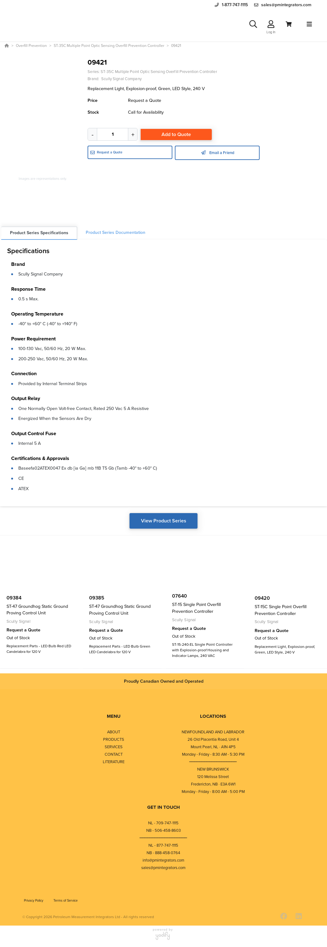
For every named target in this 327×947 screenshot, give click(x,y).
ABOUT (113, 733)
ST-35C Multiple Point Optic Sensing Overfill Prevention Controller (159, 74)
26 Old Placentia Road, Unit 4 (213, 741)
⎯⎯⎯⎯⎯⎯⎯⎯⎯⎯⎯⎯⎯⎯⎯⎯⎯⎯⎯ (213, 763)
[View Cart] (288, 25)
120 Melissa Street (213, 778)
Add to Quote (176, 136)
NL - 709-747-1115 (163, 824)
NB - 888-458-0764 (163, 854)
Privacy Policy (34, 901)
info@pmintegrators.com (163, 862)
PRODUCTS (113, 741)
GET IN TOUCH (163, 808)
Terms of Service (65, 901)
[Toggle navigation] (309, 25)
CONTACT (114, 756)
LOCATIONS (213, 718)
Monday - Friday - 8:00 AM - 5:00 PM (213, 793)
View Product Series (163, 522)
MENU (113, 718)
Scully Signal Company (40, 276)
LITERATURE (114, 763)
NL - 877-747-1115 (163, 847)
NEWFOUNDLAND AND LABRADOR (213, 733)
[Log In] (271, 25)
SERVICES (114, 748)
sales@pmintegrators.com (163, 869)
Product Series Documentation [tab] (115, 234)
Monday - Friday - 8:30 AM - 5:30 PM (213, 756)
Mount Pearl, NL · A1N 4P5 (213, 748)
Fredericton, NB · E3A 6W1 (213, 786)
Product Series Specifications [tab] (39, 235)
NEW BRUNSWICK (213, 771)
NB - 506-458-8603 (163, 832)
